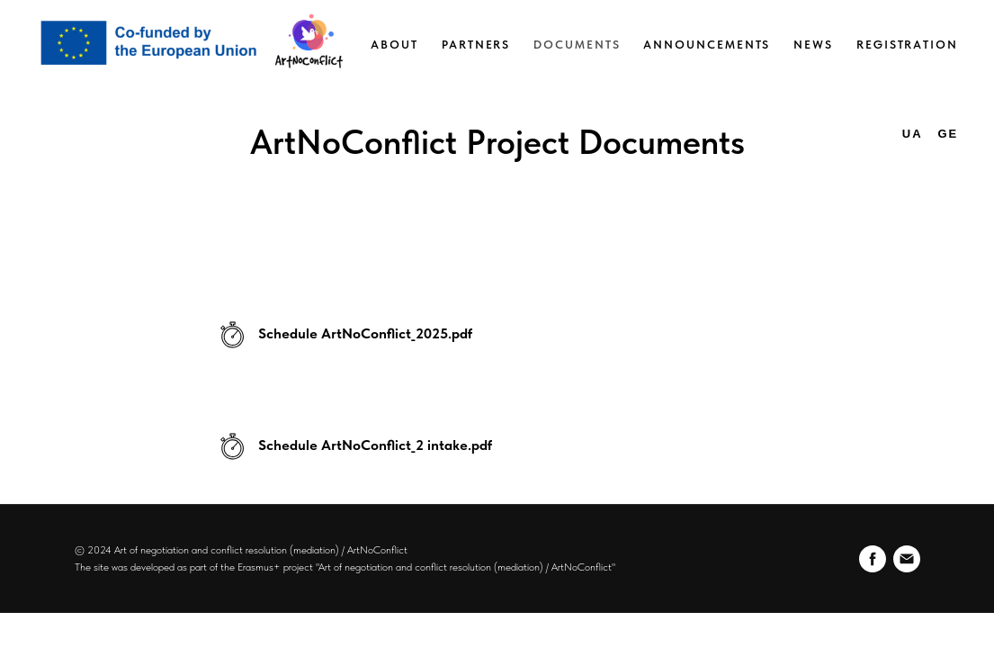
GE (947, 133)
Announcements (706, 44)
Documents (576, 44)
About (394, 44)
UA (912, 133)
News (813, 44)
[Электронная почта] (906, 558)
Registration (907, 44)
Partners (476, 44)
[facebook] (872, 558)
